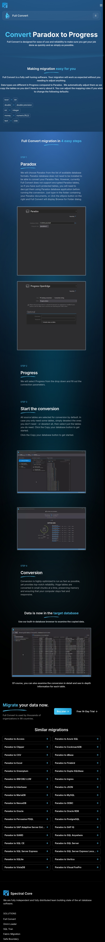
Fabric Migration (11, 934)
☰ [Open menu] (96, 15)
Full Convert (20, 15)
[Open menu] (101, 5)
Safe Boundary (11, 939)
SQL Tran (8, 929)
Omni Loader (10, 924)
